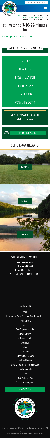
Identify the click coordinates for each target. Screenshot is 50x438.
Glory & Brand (38, 434)
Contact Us (25, 325)
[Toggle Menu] (45, 8)
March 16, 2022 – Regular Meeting (35, 17)
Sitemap (5, 428)
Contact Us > (25, 389)
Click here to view (25, 119)
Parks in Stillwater (25, 320)
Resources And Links (25, 378)
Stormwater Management (25, 382)
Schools (25, 373)
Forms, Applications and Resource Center (25, 364)
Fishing (25, 347)
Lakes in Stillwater (25, 333)
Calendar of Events (25, 338)
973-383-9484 (19, 273)
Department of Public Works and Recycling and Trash (25, 316)
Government (25, 342)
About (25, 311)
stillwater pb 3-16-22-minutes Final (17, 36)
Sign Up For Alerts (25, 369)
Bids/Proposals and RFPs (25, 329)
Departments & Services (25, 356)
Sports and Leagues (25, 360)
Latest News (25, 351)
